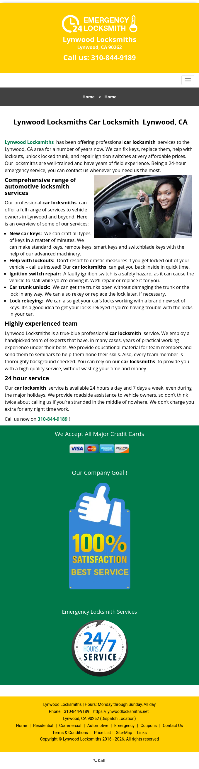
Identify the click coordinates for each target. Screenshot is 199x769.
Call (99, 760)
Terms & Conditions (70, 732)
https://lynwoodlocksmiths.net (121, 711)
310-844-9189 (113, 57)
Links (142, 732)
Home (88, 97)
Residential (43, 725)
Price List (102, 732)
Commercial (70, 725)
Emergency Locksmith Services (99, 611)
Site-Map (124, 732)
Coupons (148, 725)
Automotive (97, 725)
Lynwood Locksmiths (29, 142)
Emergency (124, 725)
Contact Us (173, 725)
